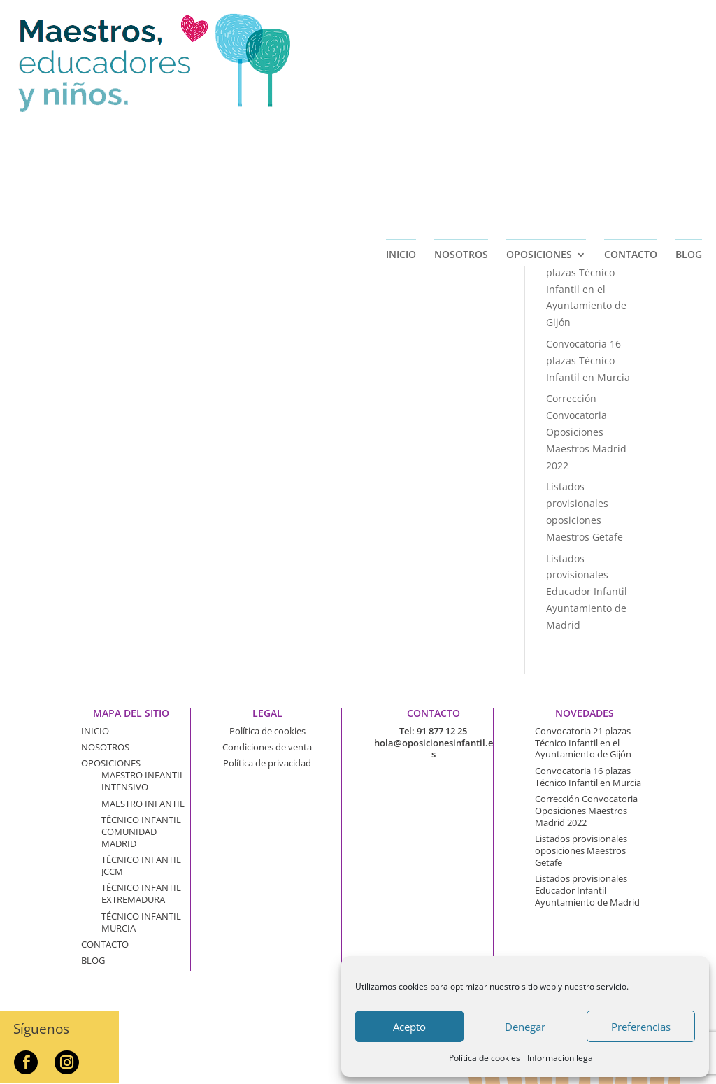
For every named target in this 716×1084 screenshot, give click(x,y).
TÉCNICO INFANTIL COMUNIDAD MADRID (141, 831)
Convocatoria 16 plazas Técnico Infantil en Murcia (588, 360)
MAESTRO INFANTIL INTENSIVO (143, 781)
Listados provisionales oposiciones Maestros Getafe (581, 850)
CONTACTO (630, 127)
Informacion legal (561, 1058)
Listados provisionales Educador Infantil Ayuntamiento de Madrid (586, 592)
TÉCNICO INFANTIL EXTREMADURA (141, 893)
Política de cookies (484, 1058)
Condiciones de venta (267, 747)
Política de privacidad (267, 763)
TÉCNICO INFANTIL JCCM (141, 865)
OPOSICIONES (539, 127)
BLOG (688, 127)
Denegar (525, 1027)
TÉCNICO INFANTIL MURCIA (141, 922)
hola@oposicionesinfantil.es (433, 748)
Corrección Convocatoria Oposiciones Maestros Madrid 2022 (586, 431)
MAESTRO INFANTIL (143, 803)
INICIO (401, 127)
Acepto (409, 1027)
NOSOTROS (461, 127)
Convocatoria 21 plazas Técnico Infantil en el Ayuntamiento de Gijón (586, 289)
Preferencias (641, 1027)
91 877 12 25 (442, 731)
